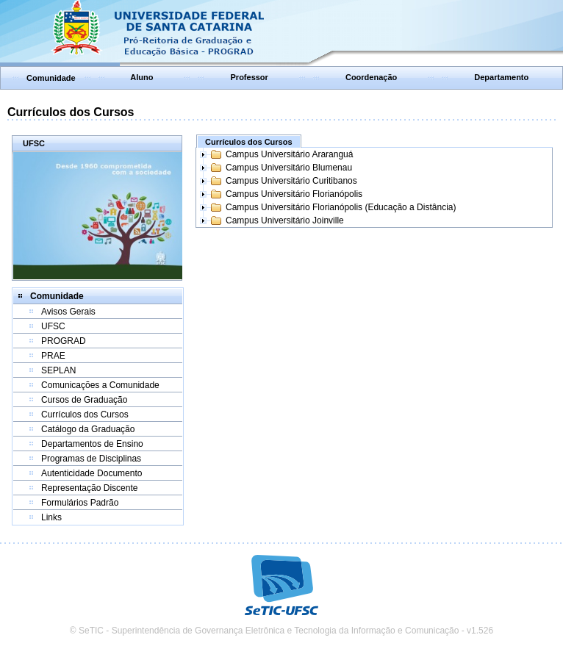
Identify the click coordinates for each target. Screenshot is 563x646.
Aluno (141, 77)
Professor (249, 77)
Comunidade (51, 77)
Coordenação (371, 77)
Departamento (501, 77)
